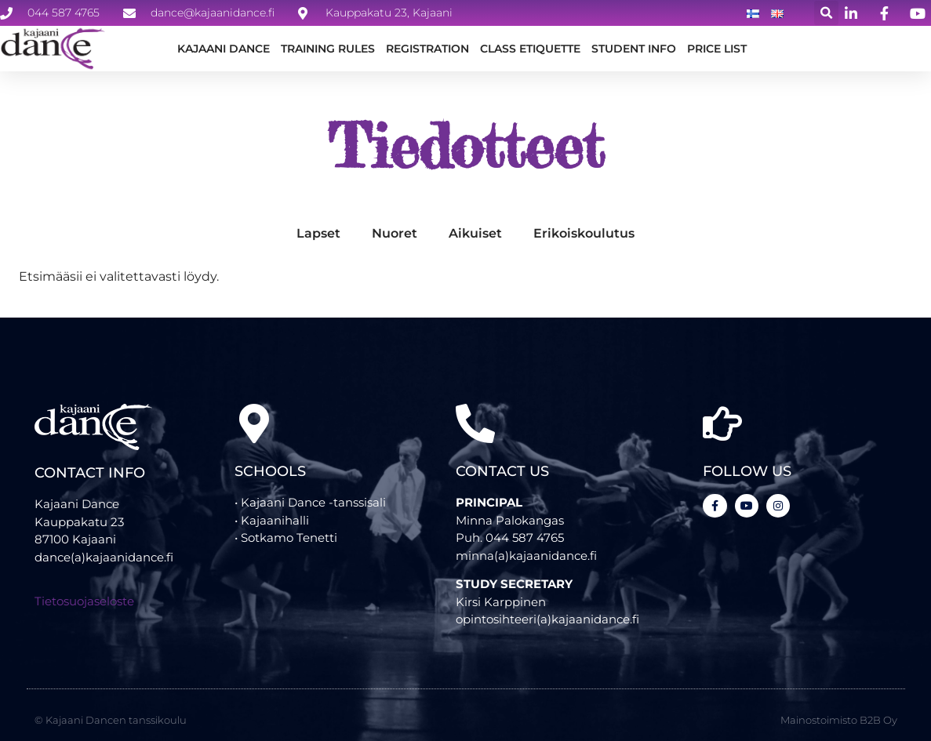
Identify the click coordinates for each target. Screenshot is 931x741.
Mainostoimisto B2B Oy (838, 704)
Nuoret (394, 242)
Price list (717, 49)
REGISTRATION (427, 49)
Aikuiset (475, 242)
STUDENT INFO (633, 49)
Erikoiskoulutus (584, 242)
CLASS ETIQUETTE (530, 49)
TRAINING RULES (328, 49)
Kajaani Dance (223, 49)
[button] (826, 13)
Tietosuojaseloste (84, 611)
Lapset (318, 242)
